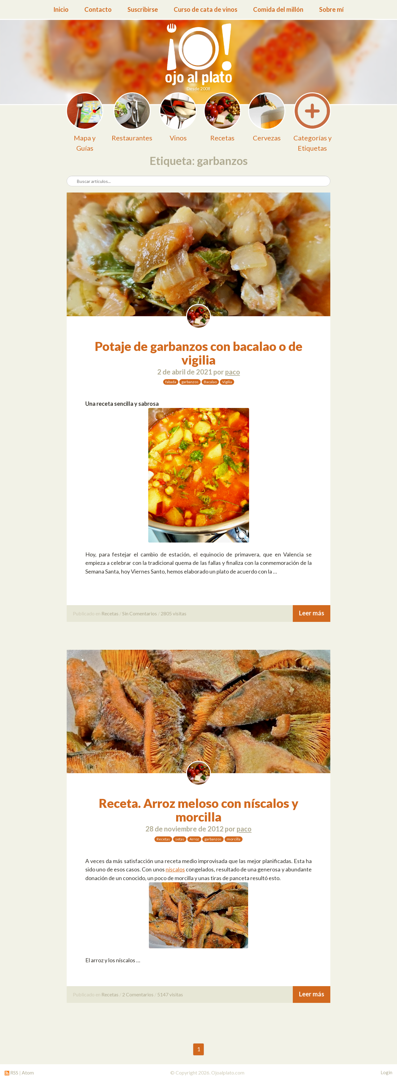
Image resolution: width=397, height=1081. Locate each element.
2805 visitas (173, 613)
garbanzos (189, 381)
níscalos (175, 869)
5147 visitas (170, 994)
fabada (170, 381)
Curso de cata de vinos (205, 9)
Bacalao (210, 381)
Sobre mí (331, 9)
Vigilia (227, 381)
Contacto (98, 9)
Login (386, 1072)
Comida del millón (278, 9)
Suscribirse (142, 9)
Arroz (194, 839)
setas (179, 839)
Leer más (311, 613)
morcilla (233, 839)
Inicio (61, 9)
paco (232, 372)
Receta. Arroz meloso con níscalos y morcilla (198, 810)
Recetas (109, 613)
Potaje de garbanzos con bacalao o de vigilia (198, 353)
